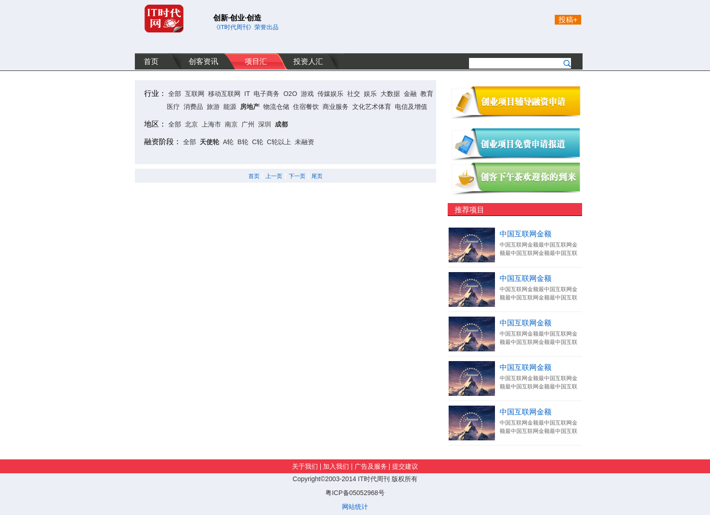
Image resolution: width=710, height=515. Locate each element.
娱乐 (370, 93)
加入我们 (336, 466)
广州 (247, 124)
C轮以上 (279, 142)
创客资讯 (203, 61)
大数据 (390, 93)
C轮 (257, 142)
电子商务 (266, 93)
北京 (191, 124)
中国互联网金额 (526, 234)
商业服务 (336, 106)
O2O (290, 93)
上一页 (274, 176)
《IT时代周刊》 (232, 27)
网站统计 (355, 506)
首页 (151, 61)
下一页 (297, 176)
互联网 (194, 93)
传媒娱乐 (330, 93)
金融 (410, 93)
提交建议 (405, 466)
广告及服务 (371, 466)
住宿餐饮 (306, 106)
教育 (426, 93)
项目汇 (256, 61)
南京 (231, 124)
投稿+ (567, 20)
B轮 (242, 142)
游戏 (307, 93)
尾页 (317, 176)
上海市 (211, 124)
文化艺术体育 (371, 106)
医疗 (173, 106)
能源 (229, 106)
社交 (353, 93)
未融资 (304, 142)
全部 (174, 93)
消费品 (193, 106)
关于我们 (306, 466)
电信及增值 (411, 106)
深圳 (264, 124)
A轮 (228, 142)
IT (247, 93)
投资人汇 (308, 61)
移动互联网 (224, 93)
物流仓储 (276, 106)
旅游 (213, 106)
